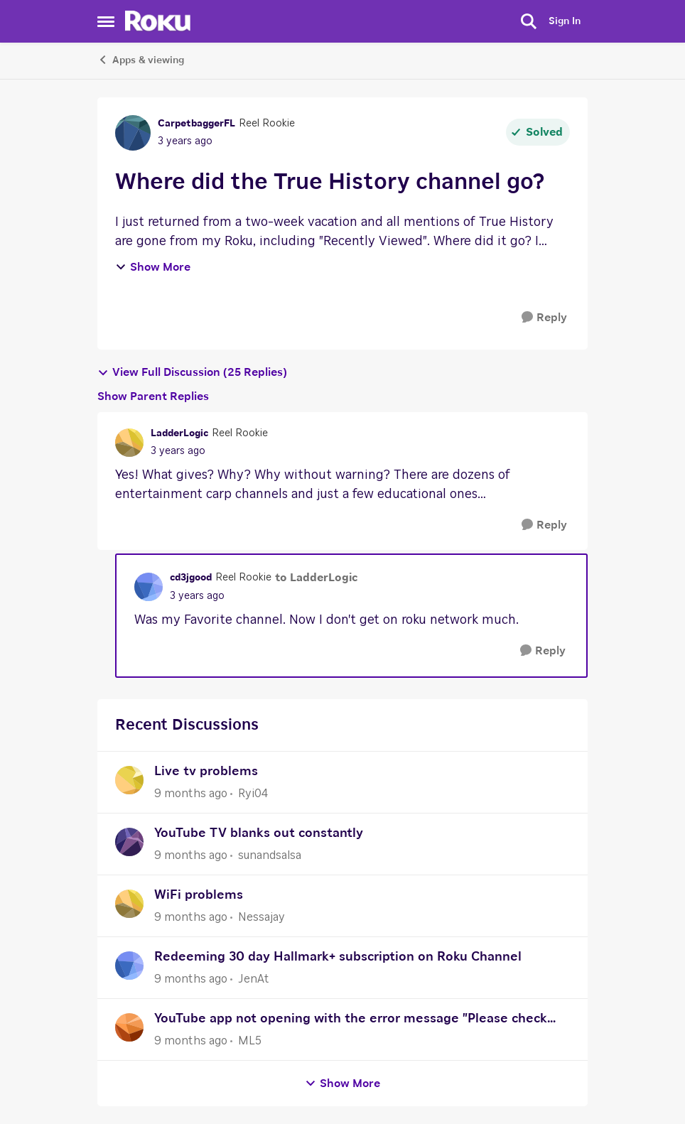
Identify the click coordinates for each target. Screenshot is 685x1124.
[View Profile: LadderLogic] (129, 442)
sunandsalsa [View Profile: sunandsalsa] (269, 855)
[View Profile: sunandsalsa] (129, 842)
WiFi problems (198, 895)
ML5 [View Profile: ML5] (249, 1041)
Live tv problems (206, 771)
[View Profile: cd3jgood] (148, 587)
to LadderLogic (316, 577)
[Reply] (544, 318)
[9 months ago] (190, 793)
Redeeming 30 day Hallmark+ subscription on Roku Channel (338, 957)
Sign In (565, 21)
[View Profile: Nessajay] (129, 904)
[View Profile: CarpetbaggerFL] (133, 133)
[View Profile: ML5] (129, 1027)
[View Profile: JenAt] (129, 965)
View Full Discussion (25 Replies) (192, 373)
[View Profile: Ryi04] (129, 780)
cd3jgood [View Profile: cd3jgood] (191, 578)
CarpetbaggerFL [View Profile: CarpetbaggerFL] (196, 124)
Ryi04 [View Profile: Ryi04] (253, 793)
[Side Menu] (106, 21)
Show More (152, 267)
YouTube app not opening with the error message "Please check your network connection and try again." (350, 1020)
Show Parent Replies (153, 396)
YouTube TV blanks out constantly (258, 833)
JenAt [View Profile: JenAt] (253, 979)
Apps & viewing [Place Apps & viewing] (140, 59)
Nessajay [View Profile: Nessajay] (261, 917)
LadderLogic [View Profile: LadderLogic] (179, 433)
